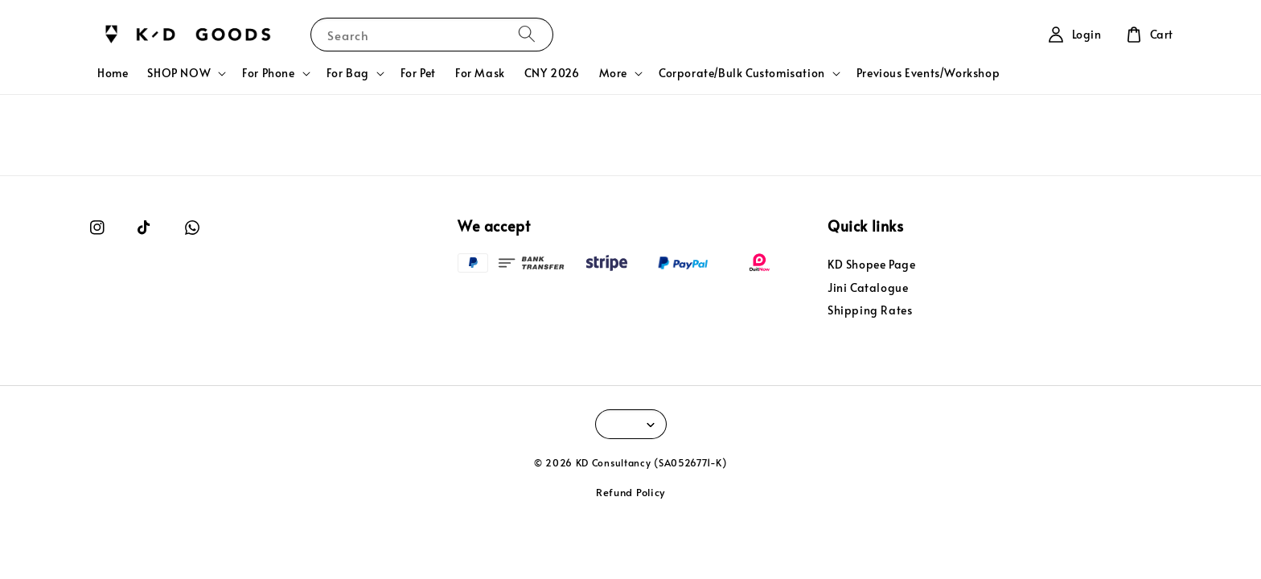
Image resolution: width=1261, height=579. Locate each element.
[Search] (526, 34)
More (613, 73)
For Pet (418, 72)
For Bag (348, 73)
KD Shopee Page (871, 264)
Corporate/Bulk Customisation (742, 73)
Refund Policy (630, 492)
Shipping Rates (870, 310)
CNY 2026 (552, 72)
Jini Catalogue (868, 287)
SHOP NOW (179, 73)
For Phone (268, 73)
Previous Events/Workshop (928, 72)
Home (112, 72)
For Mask (480, 72)
